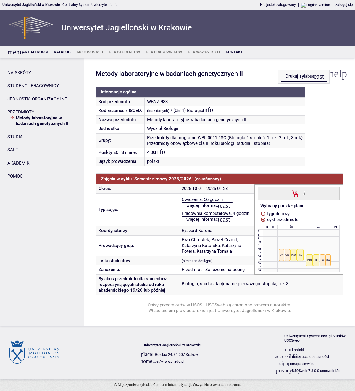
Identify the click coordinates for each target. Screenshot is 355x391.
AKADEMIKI (18, 163)
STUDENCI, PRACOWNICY (33, 85)
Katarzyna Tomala (214, 251)
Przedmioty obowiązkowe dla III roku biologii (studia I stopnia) (208, 143)
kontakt (298, 350)
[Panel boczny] (42, 192)
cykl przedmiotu (279, 219)
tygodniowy (275, 213)
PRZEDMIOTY (20, 112)
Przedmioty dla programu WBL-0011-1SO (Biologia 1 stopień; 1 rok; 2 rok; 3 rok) (225, 137)
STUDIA (15, 136)
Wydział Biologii (162, 128)
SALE (12, 149)
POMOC (15, 176)
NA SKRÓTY (19, 72)
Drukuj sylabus (299, 76)
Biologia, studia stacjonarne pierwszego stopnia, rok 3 (235, 283)
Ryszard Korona (197, 230)
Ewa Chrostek (195, 239)
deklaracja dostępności (310, 357)
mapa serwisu (303, 364)
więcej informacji (203, 205)
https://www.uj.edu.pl (167, 361)
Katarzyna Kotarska (201, 245)
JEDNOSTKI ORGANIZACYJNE (37, 99)
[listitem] (35, 52)
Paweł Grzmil (224, 239)
